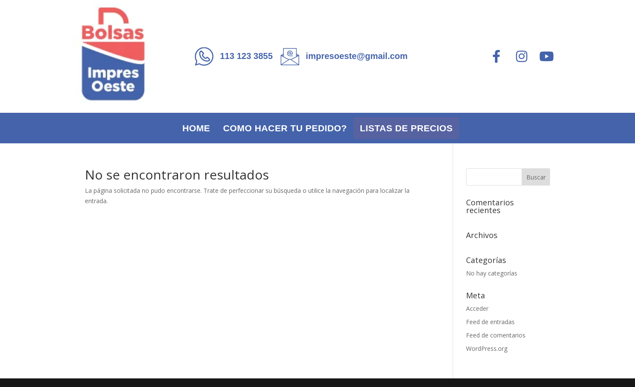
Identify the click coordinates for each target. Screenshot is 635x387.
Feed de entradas (490, 322)
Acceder (477, 308)
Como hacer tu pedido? (285, 128)
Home (196, 128)
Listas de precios (406, 128)
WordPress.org (486, 348)
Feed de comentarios (496, 335)
